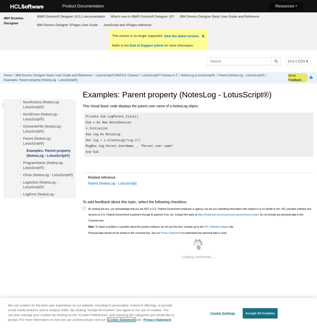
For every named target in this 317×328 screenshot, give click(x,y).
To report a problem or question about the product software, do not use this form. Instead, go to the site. (161, 230)
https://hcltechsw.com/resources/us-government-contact (228, 218)
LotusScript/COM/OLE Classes (117, 75)
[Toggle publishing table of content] (3, 104)
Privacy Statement (171, 236)
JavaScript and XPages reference (128, 25)
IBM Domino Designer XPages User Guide (67, 25)
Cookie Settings (222, 316)
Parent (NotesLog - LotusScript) (112, 187)
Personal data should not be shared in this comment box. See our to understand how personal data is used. (157, 236)
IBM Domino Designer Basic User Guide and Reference (219, 16)
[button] (21, 102)
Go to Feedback (294, 78)
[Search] (276, 61)
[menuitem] (71, 16)
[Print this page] (311, 78)
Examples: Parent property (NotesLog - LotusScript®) (41, 80)
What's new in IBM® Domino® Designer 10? (142, 16)
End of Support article (146, 45)
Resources (284, 6)
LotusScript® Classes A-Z (160, 75)
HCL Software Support (216, 230)
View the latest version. (181, 36)
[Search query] (244, 61)
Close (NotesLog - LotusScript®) (48, 175)
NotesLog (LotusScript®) (198, 75)
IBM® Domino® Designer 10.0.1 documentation (71, 16)
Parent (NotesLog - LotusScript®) (241, 75)
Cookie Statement (121, 322)
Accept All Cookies (260, 316)
